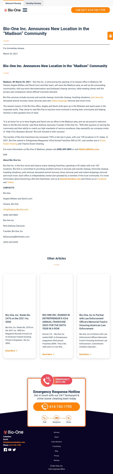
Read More (10, 351)
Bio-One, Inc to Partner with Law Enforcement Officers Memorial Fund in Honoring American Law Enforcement (93, 322)
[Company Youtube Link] (9, 449)
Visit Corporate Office (56, 469)
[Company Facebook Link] (5, 449)
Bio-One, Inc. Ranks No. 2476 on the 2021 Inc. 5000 (18, 318)
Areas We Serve (56, 442)
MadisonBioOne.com (89, 149)
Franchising (57, 446)
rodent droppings (59, 100)
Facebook (101, 179)
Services (56, 432)
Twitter (10, 182)
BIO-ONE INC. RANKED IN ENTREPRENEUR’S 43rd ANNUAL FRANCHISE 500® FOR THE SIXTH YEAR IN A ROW (56, 322)
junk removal (97, 97)
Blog (56, 451)
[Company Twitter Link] (14, 449)
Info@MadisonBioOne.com (15, 209)
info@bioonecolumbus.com (14, 442)
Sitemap (56, 460)
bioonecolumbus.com (70, 179)
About (56, 437)
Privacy (56, 456)
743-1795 (15, 445)
